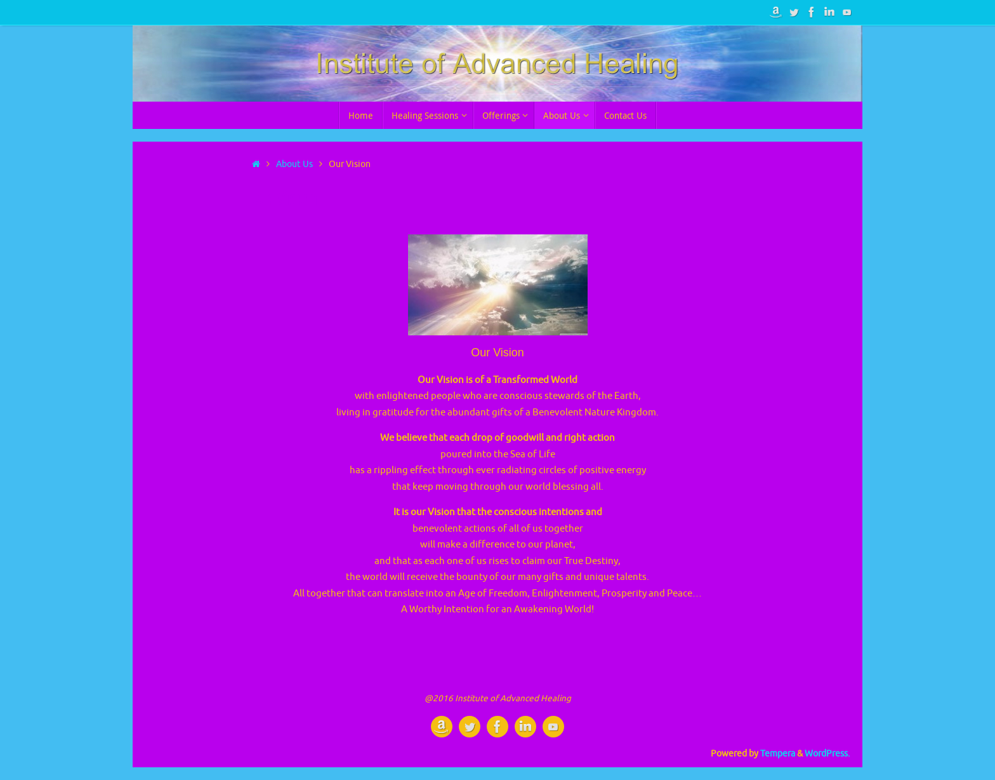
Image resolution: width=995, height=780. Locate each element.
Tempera (777, 753)
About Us (294, 164)
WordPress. (827, 753)
